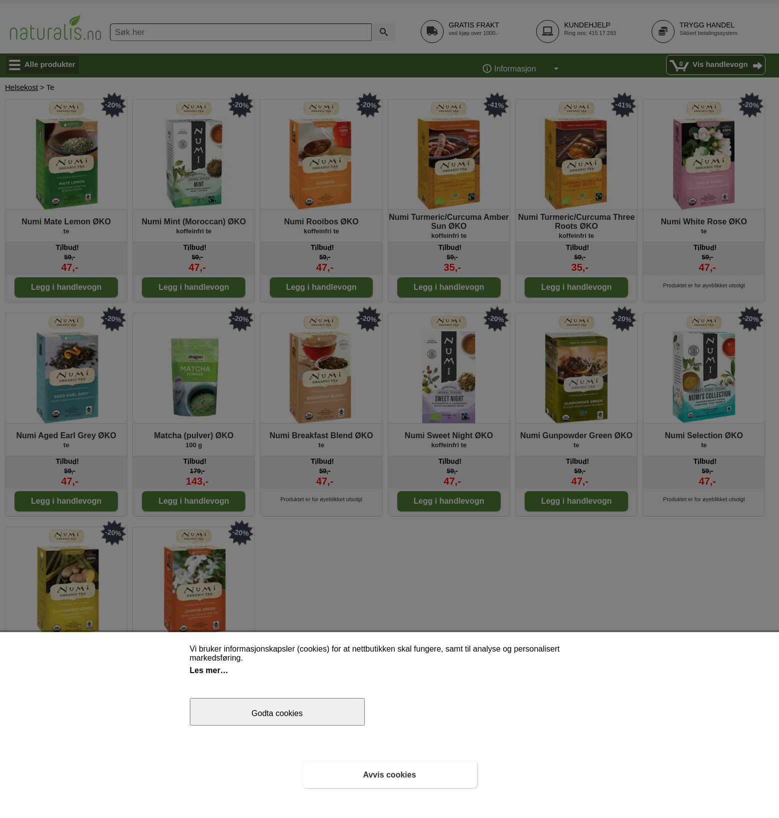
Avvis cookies (389, 775)
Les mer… (209, 670)
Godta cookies (276, 713)
